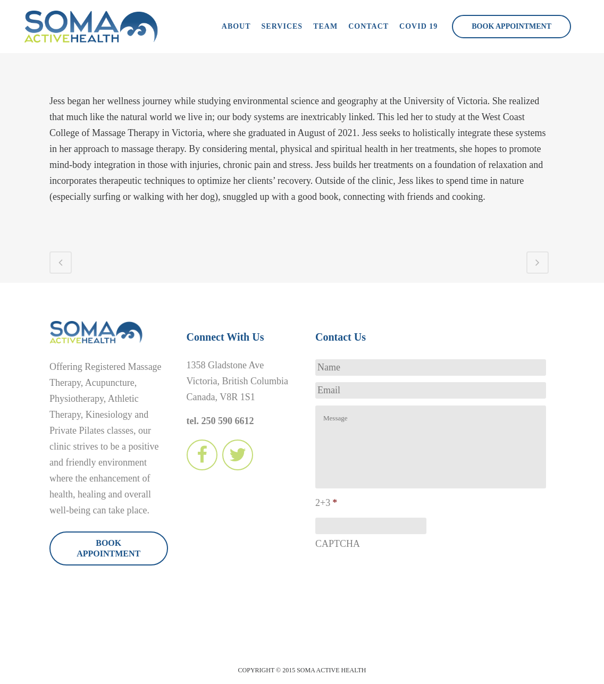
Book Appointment (511, 26)
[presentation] (396, 576)
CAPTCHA (337, 543)
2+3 (326, 502)
